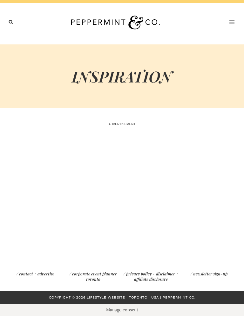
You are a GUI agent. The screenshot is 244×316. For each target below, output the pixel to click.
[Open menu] (232, 22)
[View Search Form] (10, 22)
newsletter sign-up (210, 273)
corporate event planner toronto (94, 276)
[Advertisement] (122, 186)
